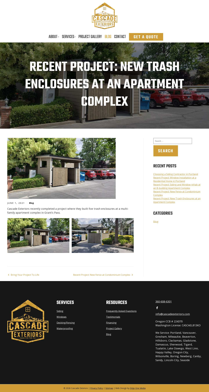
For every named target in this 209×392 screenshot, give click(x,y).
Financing (111, 322)
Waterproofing (65, 328)
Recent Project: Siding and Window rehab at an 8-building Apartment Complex (176, 186)
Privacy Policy (96, 388)
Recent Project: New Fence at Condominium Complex (103, 274)
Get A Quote (146, 37)
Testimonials (113, 316)
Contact (120, 37)
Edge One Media (138, 388)
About (53, 37)
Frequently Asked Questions (121, 311)
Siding (60, 311)
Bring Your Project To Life (23, 274)
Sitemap (109, 388)
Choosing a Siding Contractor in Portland (175, 174)
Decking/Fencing (66, 322)
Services (68, 37)
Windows (61, 316)
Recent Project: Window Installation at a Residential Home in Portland (174, 179)
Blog (108, 37)
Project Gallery (90, 37)
